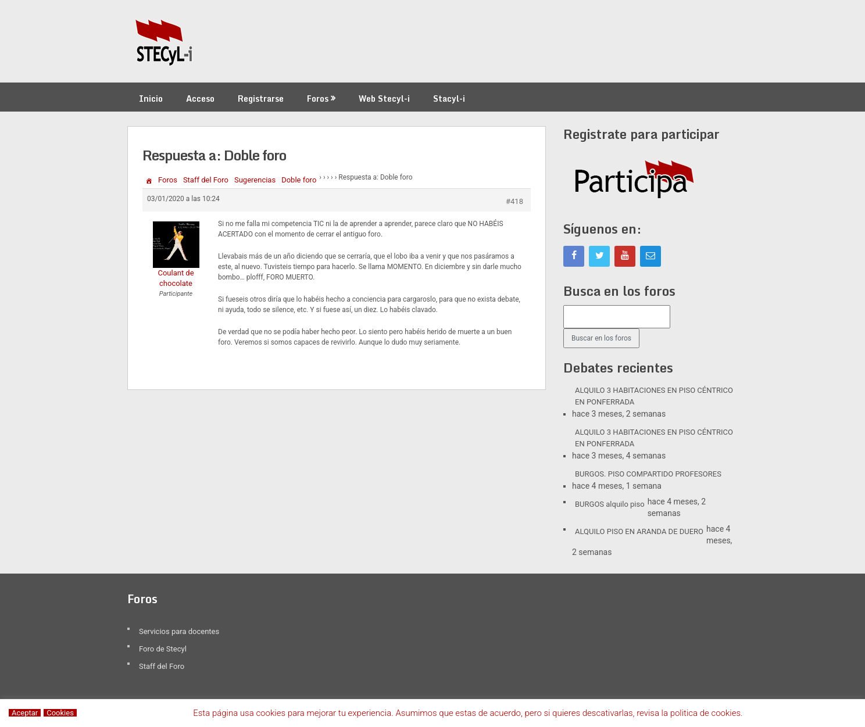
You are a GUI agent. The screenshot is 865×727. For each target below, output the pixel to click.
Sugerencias (255, 180)
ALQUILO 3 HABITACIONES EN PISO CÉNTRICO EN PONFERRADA (654, 396)
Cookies (60, 713)
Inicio (151, 98)
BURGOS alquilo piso (610, 504)
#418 (514, 201)
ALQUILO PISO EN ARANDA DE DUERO (639, 531)
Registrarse (261, 98)
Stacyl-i (449, 98)
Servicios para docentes (179, 631)
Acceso (200, 98)
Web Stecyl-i (384, 98)
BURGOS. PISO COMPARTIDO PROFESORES (648, 474)
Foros (317, 98)
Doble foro (298, 180)
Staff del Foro (205, 180)
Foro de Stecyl (163, 648)
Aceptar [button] (25, 713)
